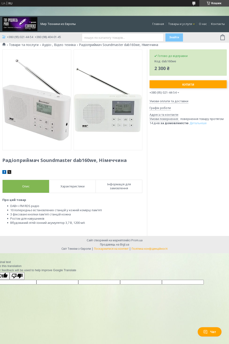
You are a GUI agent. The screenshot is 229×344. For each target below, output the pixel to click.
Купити (188, 85)
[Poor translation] (17, 276)
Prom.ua (137, 240)
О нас (203, 24)
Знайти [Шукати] (174, 37)
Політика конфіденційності (150, 249)
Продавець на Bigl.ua (114, 244)
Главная (158, 24)
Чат (209, 332)
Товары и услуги (180, 24)
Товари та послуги (24, 45)
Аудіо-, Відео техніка (59, 45)
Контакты (218, 24)
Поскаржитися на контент (111, 249)
